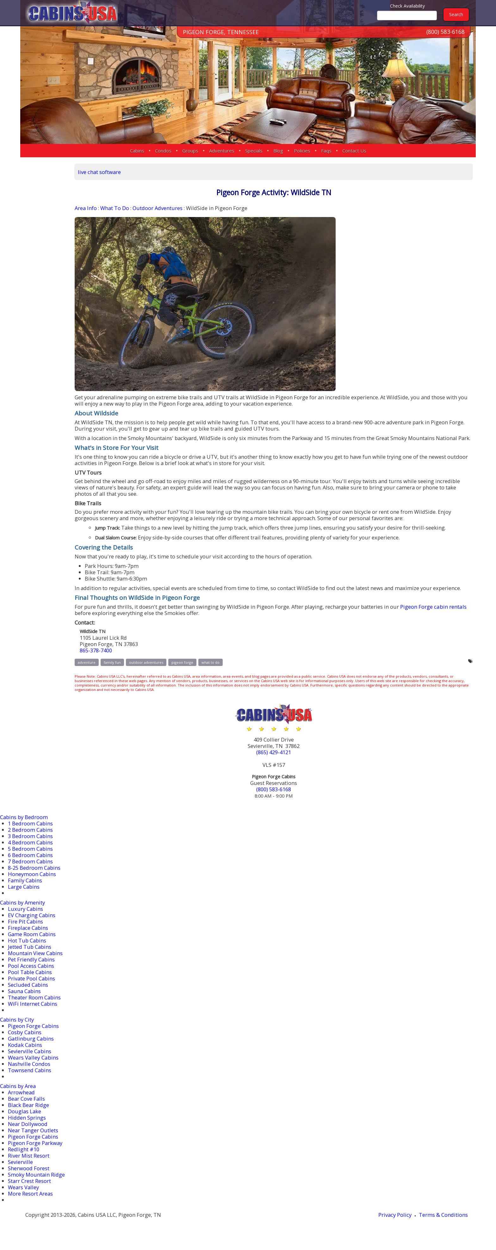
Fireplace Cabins (28, 938)
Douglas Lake (25, 1121)
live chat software (120, 171)
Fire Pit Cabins (26, 931)
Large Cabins (24, 896)
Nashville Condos (29, 1074)
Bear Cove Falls (27, 1108)
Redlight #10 (24, 1159)
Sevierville (20, 1172)
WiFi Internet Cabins (33, 1013)
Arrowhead (22, 1102)
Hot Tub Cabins (27, 950)
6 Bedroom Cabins (31, 865)
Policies (302, 150)
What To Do (136, 208)
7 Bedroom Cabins (31, 871)
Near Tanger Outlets (33, 1140)
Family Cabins (25, 890)
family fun (132, 674)
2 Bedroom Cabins (31, 839)
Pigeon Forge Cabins (33, 1036)
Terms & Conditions (446, 1225)
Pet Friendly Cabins (32, 969)
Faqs (326, 150)
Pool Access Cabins (31, 975)
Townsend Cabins (30, 1080)
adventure (107, 674)
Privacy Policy (397, 1225)
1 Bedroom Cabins (31, 833)
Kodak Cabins (25, 1055)
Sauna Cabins (25, 1001)
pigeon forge (203, 674)
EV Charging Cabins (32, 925)
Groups (190, 150)
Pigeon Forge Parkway (35, 1153)
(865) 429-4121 (285, 764)
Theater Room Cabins (35, 1007)
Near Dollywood (28, 1134)
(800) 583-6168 (445, 34)
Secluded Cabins (28, 994)
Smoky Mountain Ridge (37, 1184)
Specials (254, 150)
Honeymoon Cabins (32, 884)
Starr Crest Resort (29, 1191)
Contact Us (354, 150)
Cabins (137, 150)
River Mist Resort (29, 1165)
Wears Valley (24, 1197)
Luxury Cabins (26, 919)
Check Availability (407, 6)
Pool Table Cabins (30, 982)
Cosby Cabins (24, 1042)
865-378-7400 (118, 662)
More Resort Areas (31, 1203)
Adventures (221, 150)
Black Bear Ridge (29, 1115)
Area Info (106, 208)
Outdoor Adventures (180, 208)
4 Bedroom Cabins (31, 852)
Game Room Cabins (32, 944)
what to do (231, 674)
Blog (278, 150)
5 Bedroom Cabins (31, 858)
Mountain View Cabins (36, 963)
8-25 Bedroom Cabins (35, 877)
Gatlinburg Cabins (31, 1048)
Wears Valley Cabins (33, 1067)
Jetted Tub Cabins (30, 957)
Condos (163, 150)
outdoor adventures (167, 674)
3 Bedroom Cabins (31, 846)
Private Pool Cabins (32, 988)
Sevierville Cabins (29, 1061)
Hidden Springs (27, 1127)
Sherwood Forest (29, 1178)
